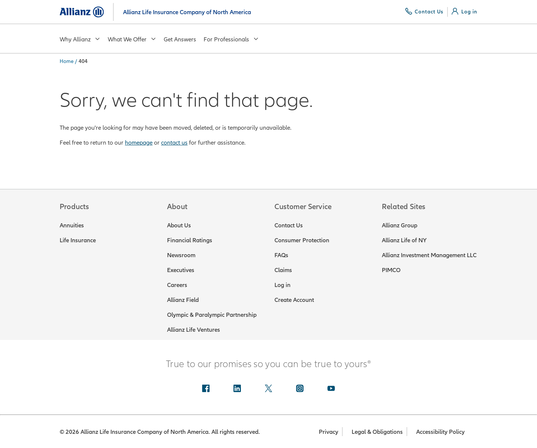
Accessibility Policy (440, 431)
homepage (139, 142)
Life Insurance (78, 240)
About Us (179, 225)
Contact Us (288, 225)
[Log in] (464, 11)
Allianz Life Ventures (193, 329)
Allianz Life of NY (404, 240)
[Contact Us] (424, 11)
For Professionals (231, 39)
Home (66, 61)
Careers (177, 284)
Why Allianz (80, 39)
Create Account (294, 299)
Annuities (72, 225)
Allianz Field (183, 299)
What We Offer (132, 39)
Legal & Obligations (377, 431)
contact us (174, 142)
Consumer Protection (301, 240)
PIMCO (391, 269)
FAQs (281, 255)
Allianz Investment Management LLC (429, 255)
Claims (283, 269)
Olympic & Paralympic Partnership (212, 314)
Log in (282, 284)
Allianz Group (399, 225)
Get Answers (180, 39)
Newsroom (181, 255)
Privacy (328, 431)
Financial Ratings (189, 240)
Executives (180, 269)
